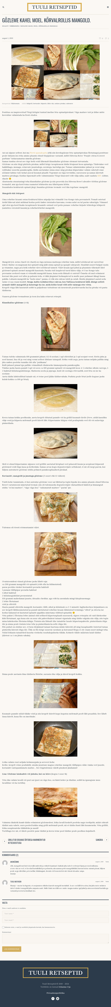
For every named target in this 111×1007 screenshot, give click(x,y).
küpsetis (44, 103)
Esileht (5, 26)
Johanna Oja (64, 987)
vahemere (69, 103)
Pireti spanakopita (39, 152)
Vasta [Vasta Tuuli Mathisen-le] (107, 881)
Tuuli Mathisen (15, 881)
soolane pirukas (60, 103)
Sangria (99, 839)
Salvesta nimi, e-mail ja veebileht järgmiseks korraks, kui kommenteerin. (30, 927)
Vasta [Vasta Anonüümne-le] (107, 862)
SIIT (99, 175)
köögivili (30, 103)
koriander (36, 103)
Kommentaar (6, 932)
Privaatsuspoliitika (55, 993)
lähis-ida (50, 103)
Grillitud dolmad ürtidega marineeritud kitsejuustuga (26, 841)
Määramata (14, 26)
